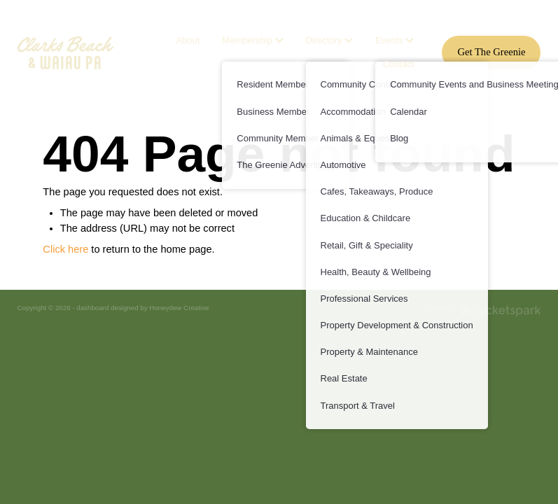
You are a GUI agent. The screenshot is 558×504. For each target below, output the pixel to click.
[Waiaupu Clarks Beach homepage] (70, 52)
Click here (65, 249)
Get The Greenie (491, 51)
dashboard (92, 308)
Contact (398, 64)
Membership (252, 40)
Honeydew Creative (179, 308)
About (188, 40)
